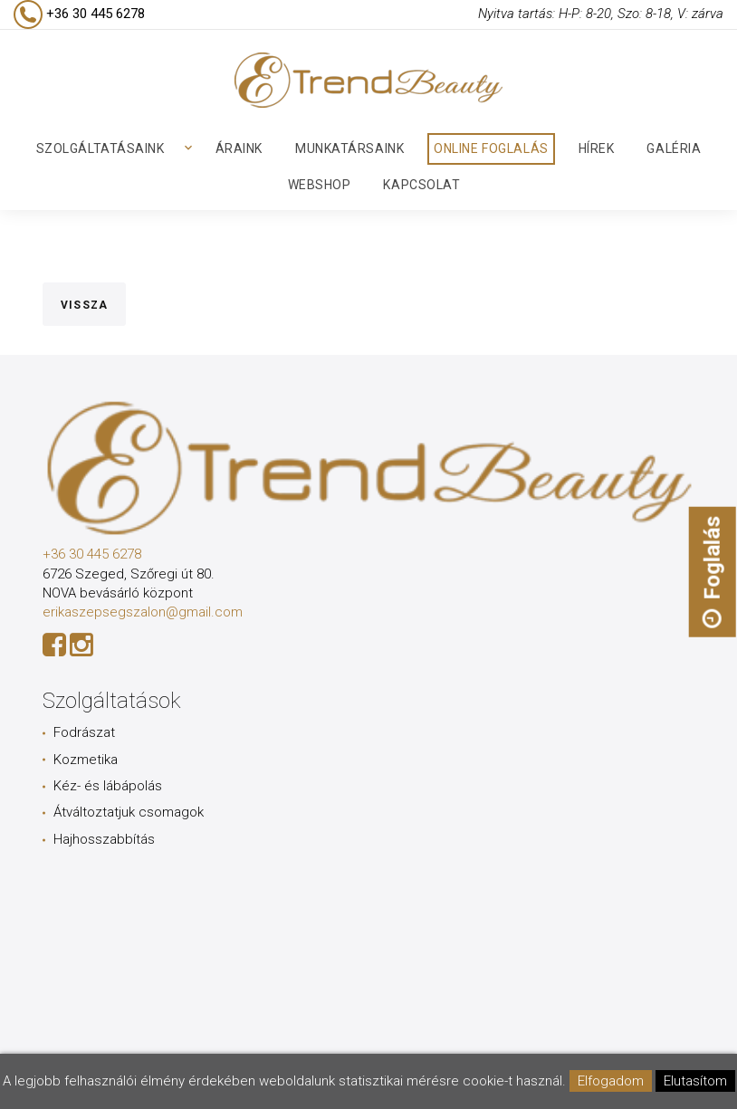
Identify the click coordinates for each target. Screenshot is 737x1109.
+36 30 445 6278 (92, 554)
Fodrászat (84, 732)
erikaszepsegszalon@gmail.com (143, 612)
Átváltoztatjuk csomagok (128, 812)
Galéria (673, 148)
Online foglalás (491, 148)
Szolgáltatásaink (100, 148)
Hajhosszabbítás (104, 839)
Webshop (319, 184)
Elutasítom (695, 1081)
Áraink (239, 148)
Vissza (84, 305)
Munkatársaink (349, 148)
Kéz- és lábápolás (107, 786)
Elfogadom (611, 1081)
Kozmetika (85, 759)
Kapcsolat (421, 184)
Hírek (597, 148)
